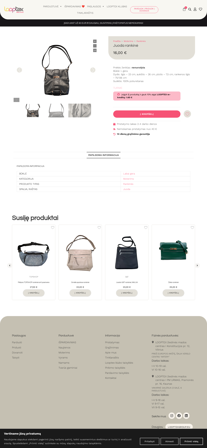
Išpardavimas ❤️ (74, 6)
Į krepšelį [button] (33, 293)
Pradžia (116, 41)
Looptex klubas (117, 6)
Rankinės (141, 41)
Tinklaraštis (85, 12)
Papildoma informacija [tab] (103, 155)
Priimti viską (191, 441)
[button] (9, 265)
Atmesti (169, 441)
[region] (103, 438)
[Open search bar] (189, 9)
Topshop (33, 277)
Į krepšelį (147, 114)
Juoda (126, 189)
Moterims (128, 41)
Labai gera (129, 173)
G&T (127, 277)
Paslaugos (95, 6)
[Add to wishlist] (187, 114)
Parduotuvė (52, 6)
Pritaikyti (150, 441)
